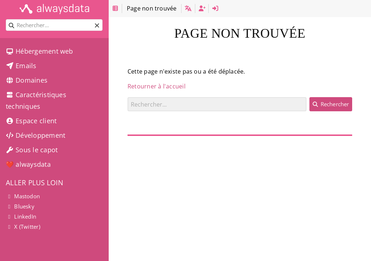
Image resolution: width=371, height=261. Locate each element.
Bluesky (20, 206)
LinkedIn (21, 216)
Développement (35, 135)
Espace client (31, 120)
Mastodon (23, 196)
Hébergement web (39, 51)
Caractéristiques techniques (36, 100)
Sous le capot (32, 149)
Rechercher (6, 19)
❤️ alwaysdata (28, 164)
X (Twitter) (23, 226)
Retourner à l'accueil (157, 86)
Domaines (26, 80)
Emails (21, 65)
